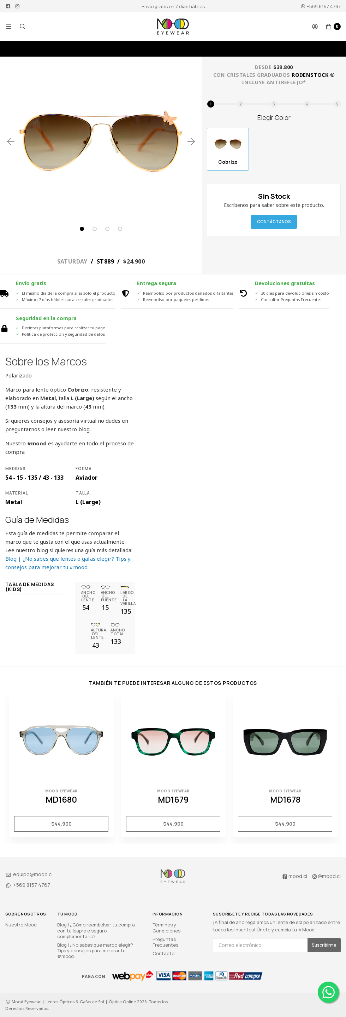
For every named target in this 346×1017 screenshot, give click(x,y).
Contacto (163, 953)
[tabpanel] (101, 141)
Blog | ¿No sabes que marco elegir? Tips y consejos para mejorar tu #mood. (95, 950)
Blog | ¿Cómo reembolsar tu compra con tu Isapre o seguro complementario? (96, 930)
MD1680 (61, 799)
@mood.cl (326, 876)
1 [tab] (82, 229)
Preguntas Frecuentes (165, 942)
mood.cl (294, 876)
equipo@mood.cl (29, 874)
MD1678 (285, 799)
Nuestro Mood (21, 924)
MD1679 (173, 799)
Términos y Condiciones (166, 927)
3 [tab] (107, 229)
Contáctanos (274, 221)
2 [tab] (95, 229)
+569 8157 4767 (320, 6)
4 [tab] (120, 229)
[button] (8, 26)
